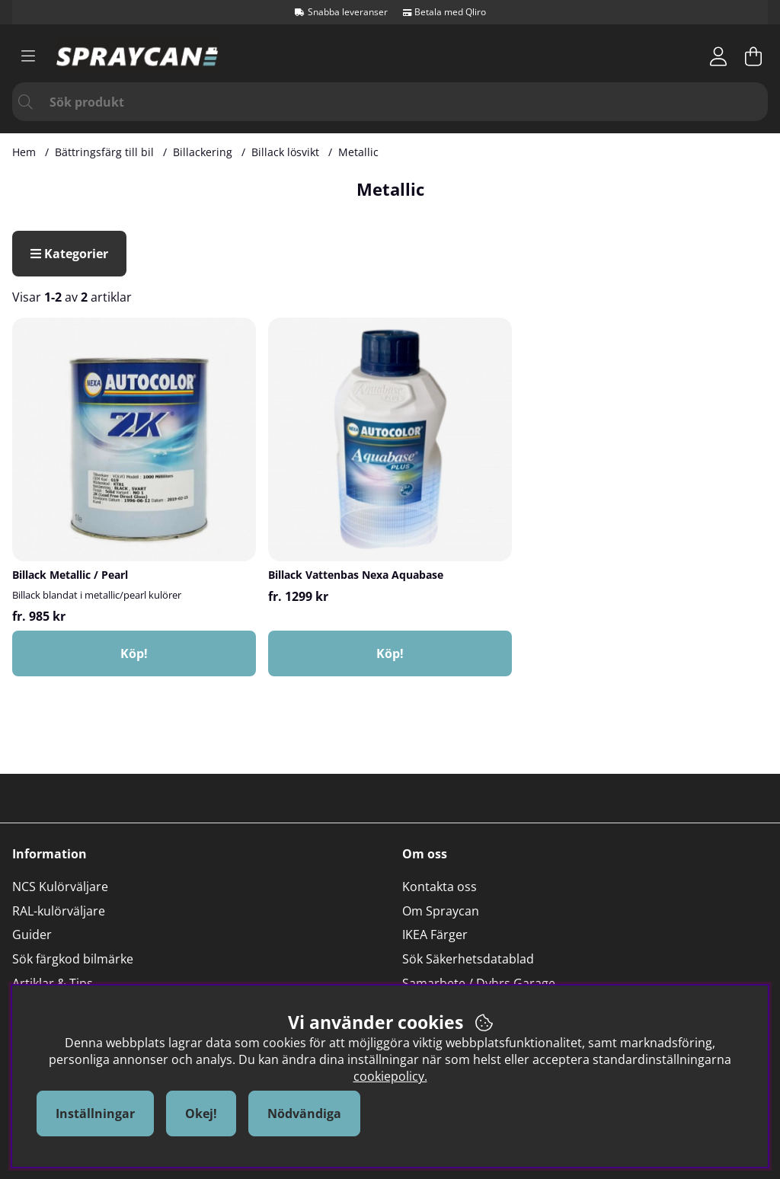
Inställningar (95, 1113)
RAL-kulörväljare (58, 911)
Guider (32, 934)
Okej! (201, 1113)
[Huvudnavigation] (28, 56)
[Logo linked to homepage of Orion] (137, 56)
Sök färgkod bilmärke (72, 959)
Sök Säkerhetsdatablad (468, 959)
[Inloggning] (718, 56)
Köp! (134, 653)
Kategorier (69, 253)
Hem (24, 152)
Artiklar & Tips (52, 983)
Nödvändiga (304, 1113)
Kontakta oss (439, 886)
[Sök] (390, 101)
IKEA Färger (435, 934)
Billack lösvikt (285, 152)
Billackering (202, 152)
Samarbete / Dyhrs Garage (478, 983)
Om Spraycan (440, 911)
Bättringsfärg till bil (104, 152)
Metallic (358, 152)
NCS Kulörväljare (60, 886)
